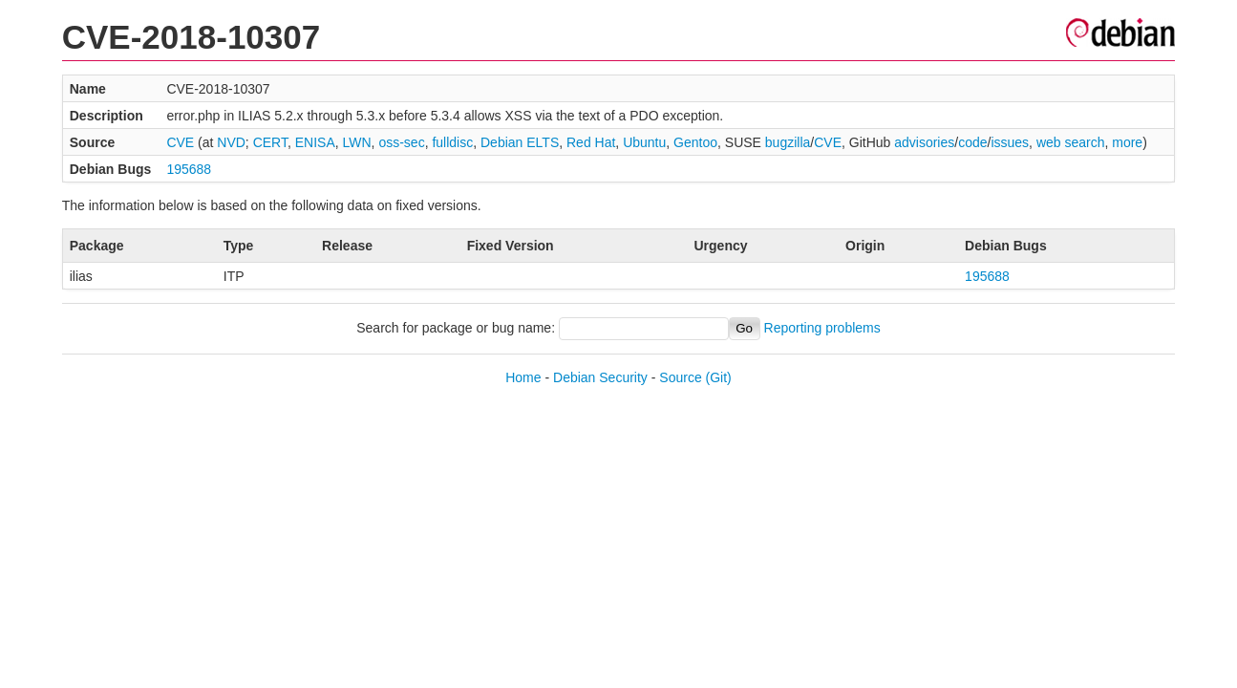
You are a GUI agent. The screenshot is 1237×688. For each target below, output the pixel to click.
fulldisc (452, 142)
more (1127, 142)
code (972, 142)
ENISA (315, 142)
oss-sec (401, 142)
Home (523, 377)
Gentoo (695, 142)
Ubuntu (644, 142)
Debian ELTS (519, 142)
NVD (231, 142)
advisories (924, 142)
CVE (180, 142)
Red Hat (590, 142)
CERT (270, 142)
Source (680, 377)
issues (1010, 142)
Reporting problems (822, 327)
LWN (357, 142)
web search (1070, 142)
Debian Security (600, 377)
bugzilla (787, 142)
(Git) (719, 377)
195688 (188, 169)
